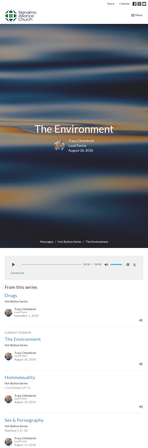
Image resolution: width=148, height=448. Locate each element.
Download (17, 273)
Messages (46, 241)
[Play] (13, 264)
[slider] (50, 264)
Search (111, 3)
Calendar (124, 3)
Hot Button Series (69, 241)
